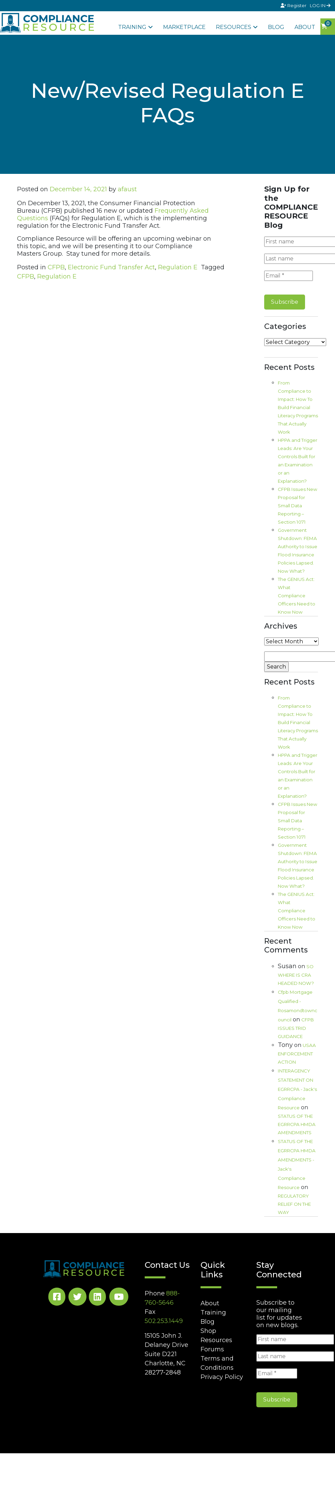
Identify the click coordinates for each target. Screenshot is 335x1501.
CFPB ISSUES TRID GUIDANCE (296, 1028)
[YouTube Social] (118, 1298)
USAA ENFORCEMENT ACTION (297, 1053)
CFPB (56, 267)
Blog (276, 27)
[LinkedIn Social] (97, 1298)
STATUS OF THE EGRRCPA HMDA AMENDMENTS (297, 1124)
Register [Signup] (294, 5)
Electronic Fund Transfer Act (111, 267)
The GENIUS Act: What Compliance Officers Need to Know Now (296, 595)
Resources (233, 27)
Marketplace (184, 27)
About (304, 27)
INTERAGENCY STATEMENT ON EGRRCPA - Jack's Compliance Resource (297, 1089)
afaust (127, 189)
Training (132, 27)
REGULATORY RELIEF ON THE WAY (294, 1204)
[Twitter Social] (77, 1298)
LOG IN (320, 5)
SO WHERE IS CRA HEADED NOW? (296, 975)
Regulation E (177, 267)
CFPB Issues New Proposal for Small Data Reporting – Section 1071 (297, 505)
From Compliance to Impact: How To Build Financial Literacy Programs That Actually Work (298, 407)
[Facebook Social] (56, 1298)
